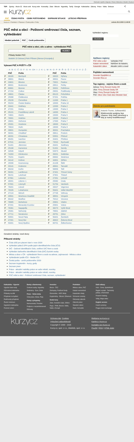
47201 (10, 109)
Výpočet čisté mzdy (10, 287)
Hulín (21, 127)
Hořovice (22, 121)
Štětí (63, 163)
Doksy (21, 109)
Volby (97, 299)
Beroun (41, 58)
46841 (55, 166)
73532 (55, 142)
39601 (10, 130)
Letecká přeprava (77, 18)
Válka (105, 7)
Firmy (102, 87)
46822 (55, 220)
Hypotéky (64, 7)
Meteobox (120, 2)
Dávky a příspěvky (33, 300)
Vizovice (64, 199)
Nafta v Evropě (55, 308)
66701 (55, 223)
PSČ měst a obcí (100, 61)
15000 (55, 115)
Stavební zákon (78, 305)
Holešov (22, 118)
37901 (55, 175)
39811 (55, 133)
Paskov (64, 82)
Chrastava (23, 136)
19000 (55, 127)
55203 (10, 103)
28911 (55, 85)
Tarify (71, 7)
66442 (10, 199)
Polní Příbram (31, 58)
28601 (10, 94)
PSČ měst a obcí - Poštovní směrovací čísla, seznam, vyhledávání (37, 275)
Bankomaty (37, 284)
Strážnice (65, 157)
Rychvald (65, 142)
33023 (55, 76)
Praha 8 (64, 124)
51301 (55, 148)
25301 (10, 124)
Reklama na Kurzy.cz (100, 318)
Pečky (63, 85)
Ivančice (22, 139)
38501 (55, 196)
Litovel (21, 187)
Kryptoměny (54, 296)
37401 (55, 172)
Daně (74, 308)
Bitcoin (57, 7)
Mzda (37, 297)
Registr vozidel (101, 290)
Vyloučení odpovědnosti (60, 321)
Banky (29, 284)
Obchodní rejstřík (99, 2)
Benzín (61, 306)
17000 (55, 121)
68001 (10, 85)
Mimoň (21, 193)
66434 (10, 169)
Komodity (44, 7)
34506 (10, 151)
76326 (10, 190)
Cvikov (21, 91)
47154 (10, 91)
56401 (55, 217)
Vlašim (64, 202)
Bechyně (22, 76)
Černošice (23, 100)
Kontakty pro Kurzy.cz (101, 325)
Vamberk (64, 184)
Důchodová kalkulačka (11, 290)
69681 (10, 88)
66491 (10, 139)
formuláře (80, 308)
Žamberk (64, 217)
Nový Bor (22, 220)
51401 (10, 145)
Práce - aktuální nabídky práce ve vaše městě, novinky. (32, 269)
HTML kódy (109, 328)
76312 (55, 199)
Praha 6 (64, 118)
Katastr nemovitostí (100, 64)
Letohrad (22, 175)
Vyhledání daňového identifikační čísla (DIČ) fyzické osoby (34, 251)
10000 (55, 103)
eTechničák (105, 293)
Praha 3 (64, 109)
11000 (55, 100)
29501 (10, 196)
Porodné (39, 303)
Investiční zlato (59, 303)
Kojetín (22, 157)
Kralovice (22, 166)
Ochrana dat (55, 318)
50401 (10, 223)
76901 (10, 118)
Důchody (30, 309)
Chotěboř (22, 133)
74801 (10, 115)
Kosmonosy (23, 163)
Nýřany (64, 76)
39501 (55, 79)
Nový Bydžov (24, 223)
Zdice (63, 214)
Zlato (51, 7)
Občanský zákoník (79, 299)
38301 (55, 130)
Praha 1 (64, 100)
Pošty (37, 22)
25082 (55, 181)
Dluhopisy (53, 290)
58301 (10, 133)
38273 (55, 208)
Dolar (41, 290)
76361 (10, 208)
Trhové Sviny (66, 172)
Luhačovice (23, 190)
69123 (55, 94)
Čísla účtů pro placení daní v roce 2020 (25, 242)
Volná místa (36, 294)
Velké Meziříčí (67, 190)
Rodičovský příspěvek (11, 299)
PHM (56, 306)
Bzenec (22, 88)
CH (33, 70)
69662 (55, 157)
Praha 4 (64, 112)
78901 (55, 211)
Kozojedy (49, 58)
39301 (55, 88)
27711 (10, 214)
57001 (10, 184)
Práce (99, 7)
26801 (10, 121)
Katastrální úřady (78, 293)
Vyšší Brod (65, 208)
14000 (55, 112)
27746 (55, 193)
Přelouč (64, 136)
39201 (55, 154)
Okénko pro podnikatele (104, 106)
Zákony (93, 7)
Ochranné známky (79, 296)
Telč (62, 169)
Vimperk (64, 196)
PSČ (24, 40)
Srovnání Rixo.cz (100, 78)
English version (101, 302)
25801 (55, 202)
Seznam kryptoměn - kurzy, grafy (23, 263)
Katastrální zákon (100, 66)
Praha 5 (64, 115)
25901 (55, 205)
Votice (63, 205)
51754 (55, 184)
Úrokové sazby (32, 287)
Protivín (64, 133)
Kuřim (21, 169)
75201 (10, 157)
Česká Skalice (25, 103)
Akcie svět (27, 7)
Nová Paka (23, 217)
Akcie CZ (18, 7)
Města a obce (77, 287)
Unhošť (64, 178)
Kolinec (22, 160)
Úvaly (63, 181)
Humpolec (23, 130)
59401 (55, 190)
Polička (64, 97)
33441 (10, 106)
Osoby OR (115, 87)
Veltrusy (64, 193)
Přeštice (64, 139)
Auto (97, 287)
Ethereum (68, 296)
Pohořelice (65, 94)
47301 (10, 220)
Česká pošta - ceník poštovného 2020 (25, 260)
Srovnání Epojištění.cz (102, 75)
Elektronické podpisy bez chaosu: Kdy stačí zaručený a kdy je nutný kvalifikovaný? (114, 115)
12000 (55, 106)
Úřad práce (30, 297)
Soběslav (65, 154)
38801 (10, 79)
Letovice (22, 178)
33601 (10, 82)
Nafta (66, 306)
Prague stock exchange (104, 308)
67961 (10, 178)
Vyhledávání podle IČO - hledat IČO (24, 257)
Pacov (63, 79)
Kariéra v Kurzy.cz (99, 321)
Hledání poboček (12, 40)
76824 (10, 127)
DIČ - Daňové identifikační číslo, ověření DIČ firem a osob (33, 248)
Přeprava (21, 22)
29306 (10, 163)
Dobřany (22, 106)
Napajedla (23, 208)
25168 (10, 148)
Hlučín (21, 115)
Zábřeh (64, 211)
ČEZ (56, 287)
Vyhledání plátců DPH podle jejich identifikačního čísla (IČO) (34, 245)
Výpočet (16, 284)
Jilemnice (23, 145)
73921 (55, 82)
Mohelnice (23, 202)
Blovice (22, 82)
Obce (100, 95)
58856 (55, 169)
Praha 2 (64, 106)
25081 (10, 211)
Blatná (21, 79)
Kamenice (23, 148)
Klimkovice (23, 154)
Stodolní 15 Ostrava (16, 58)
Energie (77, 7)
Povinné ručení (9, 308)
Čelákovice (23, 97)
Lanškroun (23, 172)
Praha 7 (64, 121)
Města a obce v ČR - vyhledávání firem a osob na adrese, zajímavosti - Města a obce (45, 254)
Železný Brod (66, 220)
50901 (10, 217)
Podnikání (14, 22)
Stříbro (64, 160)
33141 (10, 166)
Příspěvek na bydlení (11, 296)
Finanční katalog (101, 296)
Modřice (22, 199)
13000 (55, 109)
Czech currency (101, 305)
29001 (55, 91)
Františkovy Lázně (26, 112)
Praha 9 (64, 127)
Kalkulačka (85, 7)
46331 (10, 136)
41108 (55, 163)
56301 (10, 172)
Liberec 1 (22, 181)
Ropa (51, 306)
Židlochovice (66, 223)
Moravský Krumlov (26, 205)
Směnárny (30, 290)
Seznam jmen (15, 266)
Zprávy (11, 7)
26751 (55, 214)
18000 (55, 124)
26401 (55, 145)
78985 (10, 202)
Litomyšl (22, 184)
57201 (55, 97)
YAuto (113, 2)
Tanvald (64, 166)
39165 (10, 76)
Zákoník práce (77, 302)
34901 (55, 160)
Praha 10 (65, 103)
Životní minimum (9, 302)
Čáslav (21, 94)
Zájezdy (108, 2)
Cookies (65, 318)
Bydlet (126, 2)
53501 (55, 136)
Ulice (105, 95)
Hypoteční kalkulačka (11, 305)
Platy (41, 297)
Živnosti (108, 87)
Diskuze (111, 7)
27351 (55, 178)
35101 (10, 112)
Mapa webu (104, 299)
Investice (53, 284)
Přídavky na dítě (9, 293)
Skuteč (64, 151)
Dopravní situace (56, 18)
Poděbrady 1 (66, 91)
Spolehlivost (109, 287)
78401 (10, 187)
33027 (55, 187)
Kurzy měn (36, 7)
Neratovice (23, 214)
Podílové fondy (62, 290)
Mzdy (64, 293)
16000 (55, 118)
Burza (52, 287)
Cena (102, 287)
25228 (10, 100)
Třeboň (64, 175)
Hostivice (22, 124)
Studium (131, 2)
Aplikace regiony (101, 58)
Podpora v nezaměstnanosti (36, 306)
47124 (10, 193)
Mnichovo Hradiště (26, 196)
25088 (10, 97)
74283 (10, 154)
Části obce (111, 95)
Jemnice (22, 142)
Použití (94, 328)
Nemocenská (31, 303)
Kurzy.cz (6, 22)
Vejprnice (65, 187)
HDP (60, 293)
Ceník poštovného (36, 40)
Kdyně (21, 151)
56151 (10, 175)
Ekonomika (53, 293)
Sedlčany (65, 145)
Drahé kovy (54, 300)
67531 (10, 142)
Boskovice (23, 85)
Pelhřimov (65, 88)
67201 (10, 205)
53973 (55, 151)
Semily (64, 148)
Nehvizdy (22, 211)
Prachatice (65, 130)
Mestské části (121, 95)
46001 (10, 181)
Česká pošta (30, 22)
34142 (10, 160)
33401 (55, 139)
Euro (36, 290)
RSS (101, 328)
